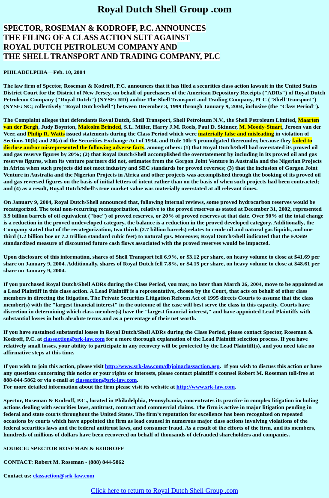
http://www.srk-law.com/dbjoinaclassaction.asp (162, 366)
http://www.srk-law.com (205, 386)
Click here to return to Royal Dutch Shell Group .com (164, 490)
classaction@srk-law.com (74, 339)
